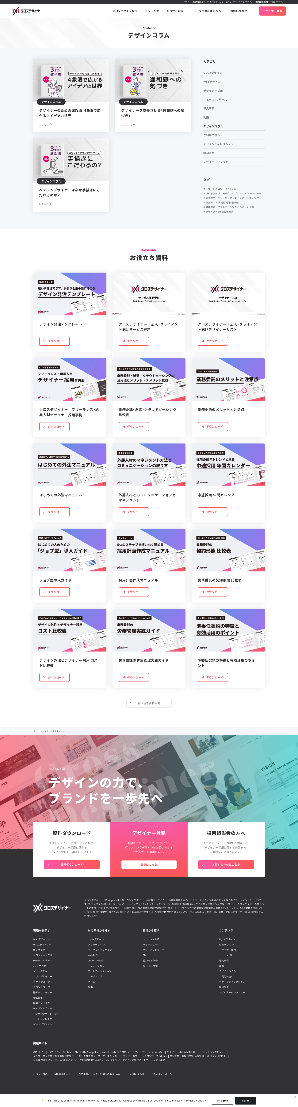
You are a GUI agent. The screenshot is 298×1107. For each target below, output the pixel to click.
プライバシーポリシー (162, 1074)
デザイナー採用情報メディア (53, 731)
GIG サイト (39, 1052)
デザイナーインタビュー (232, 992)
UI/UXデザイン (96, 939)
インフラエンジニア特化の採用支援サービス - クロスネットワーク (69, 1056)
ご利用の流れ (226, 976)
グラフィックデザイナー (46, 955)
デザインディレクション (232, 981)
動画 (90, 987)
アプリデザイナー (42, 976)
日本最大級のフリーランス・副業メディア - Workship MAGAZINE (68, 1059)
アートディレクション (100, 971)
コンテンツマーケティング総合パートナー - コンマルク (135, 1059)
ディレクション (96, 966)
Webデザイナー (41, 939)
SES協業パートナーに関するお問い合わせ (101, 1074)
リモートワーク (151, 944)
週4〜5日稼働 (150, 966)
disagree (222, 1101)
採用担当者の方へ (63, 1074)
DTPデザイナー (41, 960)
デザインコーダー (42, 981)
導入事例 (224, 960)
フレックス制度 (151, 939)
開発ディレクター (42, 1003)
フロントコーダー (42, 987)
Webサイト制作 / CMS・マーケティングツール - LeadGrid (133, 1052)
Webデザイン (226, 944)
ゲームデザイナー (42, 971)
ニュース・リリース (229, 955)
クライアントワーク (153, 950)
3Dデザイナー (40, 966)
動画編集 (38, 997)
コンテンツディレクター (46, 1013)
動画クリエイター (42, 992)
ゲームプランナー (42, 1024)
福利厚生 (224, 987)
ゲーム (91, 981)
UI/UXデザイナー (42, 944)
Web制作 (93, 955)
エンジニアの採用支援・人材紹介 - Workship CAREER (198, 1056)
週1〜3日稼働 (150, 960)
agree (246, 1101)
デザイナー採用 (227, 950)
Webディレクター (42, 1008)
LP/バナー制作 (96, 960)
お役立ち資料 (40, 1074)
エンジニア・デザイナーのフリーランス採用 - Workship (137, 1056)
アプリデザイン (96, 944)
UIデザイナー (40, 950)
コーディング (95, 976)
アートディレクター (43, 1019)
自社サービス (150, 955)
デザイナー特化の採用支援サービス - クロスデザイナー (196, 1052)
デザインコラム (227, 971)
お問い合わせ (137, 1074)
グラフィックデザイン (100, 950)
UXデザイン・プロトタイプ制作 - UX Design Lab (74, 1052)
